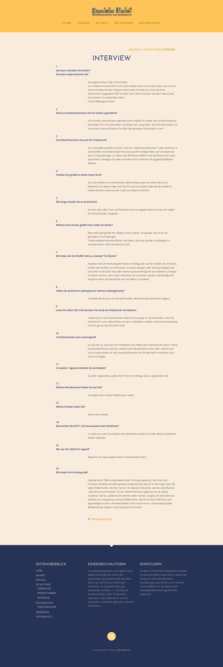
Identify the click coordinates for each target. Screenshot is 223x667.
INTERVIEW (169, 49)
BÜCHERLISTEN (149, 23)
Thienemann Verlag (101, 518)
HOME (67, 23)
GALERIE (84, 23)
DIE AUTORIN (124, 23)
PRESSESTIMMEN (152, 49)
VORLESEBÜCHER (46, 606)
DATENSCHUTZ (44, 616)
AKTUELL (102, 23)
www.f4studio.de (123, 650)
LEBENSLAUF (134, 49)
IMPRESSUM (42, 612)
